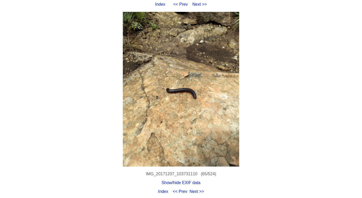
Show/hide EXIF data (181, 182)
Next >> (199, 4)
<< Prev (180, 4)
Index (160, 4)
